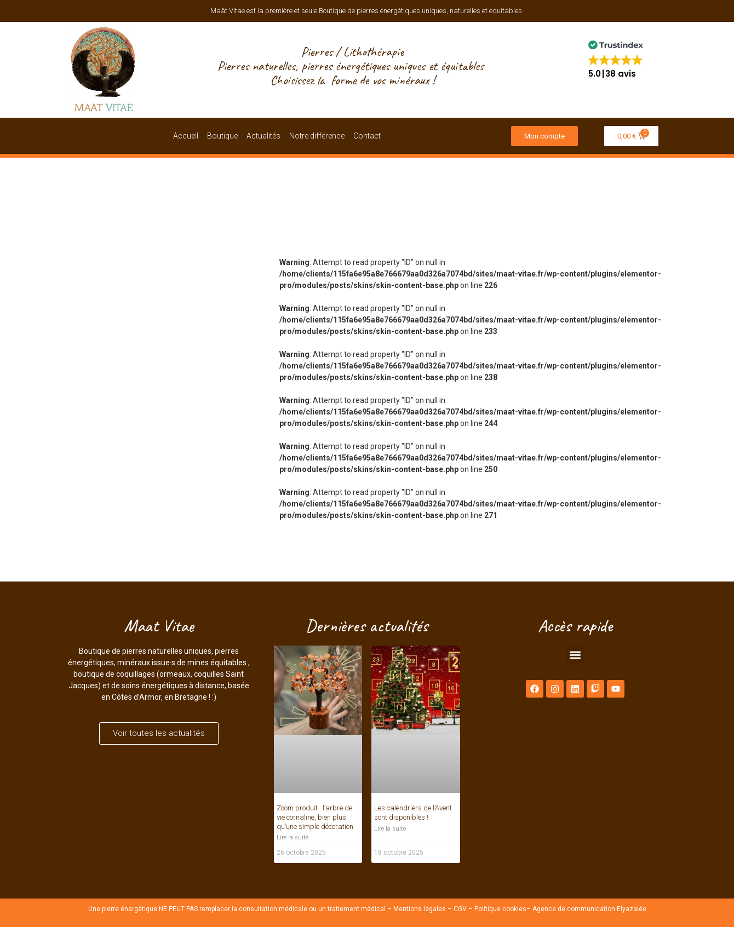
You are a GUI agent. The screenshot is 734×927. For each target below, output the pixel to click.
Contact (367, 135)
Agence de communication (573, 909)
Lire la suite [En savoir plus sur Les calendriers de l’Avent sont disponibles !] (390, 828)
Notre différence (317, 135)
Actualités (263, 135)
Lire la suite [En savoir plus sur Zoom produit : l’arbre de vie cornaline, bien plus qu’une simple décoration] (292, 837)
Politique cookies (500, 909)
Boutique (222, 135)
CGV (460, 909)
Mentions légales (419, 909)
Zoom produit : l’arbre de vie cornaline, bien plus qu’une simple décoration (315, 817)
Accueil (185, 135)
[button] (615, 58)
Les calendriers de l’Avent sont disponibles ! (413, 812)
